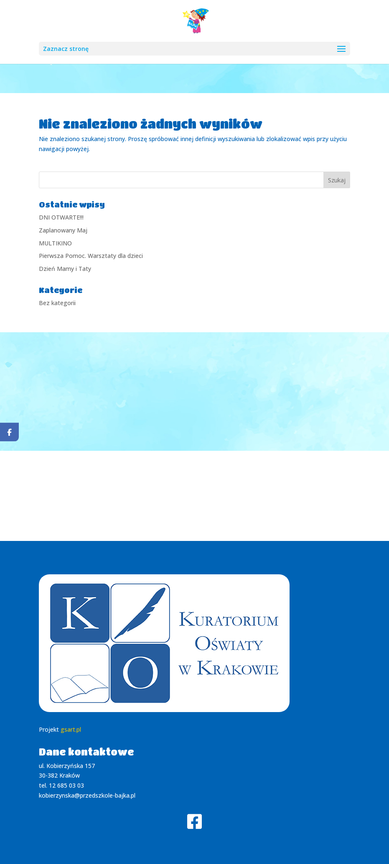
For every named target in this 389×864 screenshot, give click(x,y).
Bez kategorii (57, 303)
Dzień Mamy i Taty (65, 269)
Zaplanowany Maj (63, 230)
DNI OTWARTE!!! (61, 217)
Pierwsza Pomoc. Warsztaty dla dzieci (91, 256)
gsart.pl (71, 729)
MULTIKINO (55, 243)
